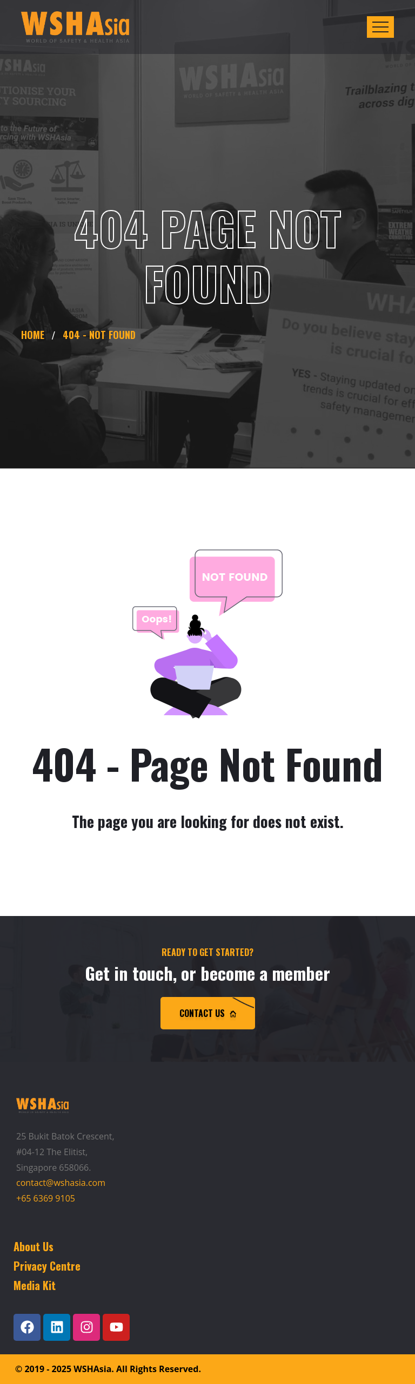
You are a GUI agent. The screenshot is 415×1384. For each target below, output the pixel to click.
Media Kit (35, 1285)
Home (35, 335)
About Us (33, 1246)
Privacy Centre (47, 1266)
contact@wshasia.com (60, 1183)
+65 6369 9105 (45, 1198)
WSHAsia (92, 1369)
